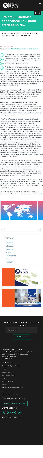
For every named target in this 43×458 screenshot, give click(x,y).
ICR (9, 49)
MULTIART (9, 262)
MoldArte (18, 49)
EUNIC (13, 49)
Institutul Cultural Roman (30, 49)
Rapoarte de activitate (8, 375)
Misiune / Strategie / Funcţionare (12, 366)
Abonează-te (22, 337)
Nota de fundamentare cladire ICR (12, 387)
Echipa (4, 369)
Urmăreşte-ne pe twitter (14, 403)
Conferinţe (9, 249)
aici (40, 194)
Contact (4, 391)
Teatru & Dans (11, 256)
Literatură (9, 243)
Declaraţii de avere (7, 381)
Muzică (8, 252)
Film (7, 259)
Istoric (3, 378)
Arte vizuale (10, 246)
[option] (18, 211)
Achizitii (4, 384)
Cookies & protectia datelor (10, 394)
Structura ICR (6, 372)
